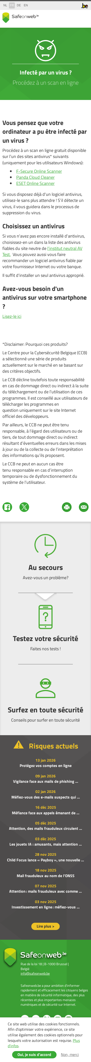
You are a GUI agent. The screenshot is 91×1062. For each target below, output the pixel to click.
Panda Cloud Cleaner (35, 177)
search (74, 17)
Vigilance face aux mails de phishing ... (45, 781)
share (64, 17)
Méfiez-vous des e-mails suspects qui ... (45, 797)
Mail (84, 507)
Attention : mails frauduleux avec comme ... (45, 891)
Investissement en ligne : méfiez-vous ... (46, 907)
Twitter (24, 507)
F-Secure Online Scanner (39, 171)
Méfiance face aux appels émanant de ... (45, 812)
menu (84, 17)
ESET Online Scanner (35, 183)
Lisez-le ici (11, 316)
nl (5, 5)
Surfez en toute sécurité (45, 699)
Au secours (45, 557)
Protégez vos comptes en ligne (46, 765)
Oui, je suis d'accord (34, 1054)
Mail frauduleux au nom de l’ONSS (45, 875)
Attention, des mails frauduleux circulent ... (45, 828)
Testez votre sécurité (45, 628)
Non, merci (70, 1054)
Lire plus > (45, 926)
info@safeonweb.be (35, 973)
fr (12, 5)
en (26, 5)
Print (67, 507)
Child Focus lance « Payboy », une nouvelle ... (45, 860)
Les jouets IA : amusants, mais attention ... (45, 844)
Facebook (7, 507)
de (19, 5)
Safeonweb (20, 17)
